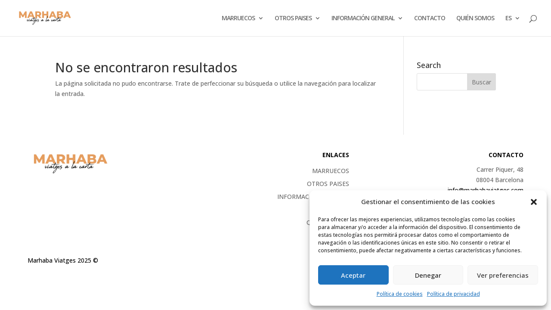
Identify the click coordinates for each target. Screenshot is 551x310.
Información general (362, 18)
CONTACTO (429, 18)
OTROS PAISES (293, 18)
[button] (533, 202)
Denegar (428, 275)
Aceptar (353, 275)
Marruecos (238, 18)
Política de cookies (400, 294)
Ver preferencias (503, 275)
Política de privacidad (453, 294)
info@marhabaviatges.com (485, 190)
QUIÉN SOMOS (475, 18)
